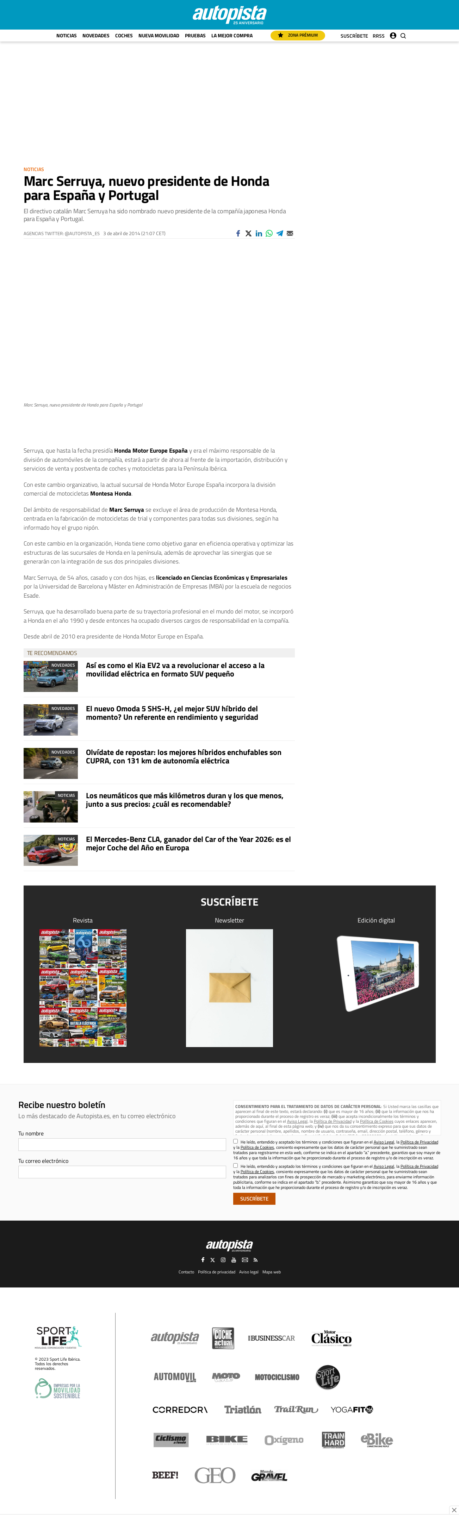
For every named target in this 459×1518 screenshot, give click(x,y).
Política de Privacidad (333, 1121)
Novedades (96, 35)
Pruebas (195, 35)
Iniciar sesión (393, 34)
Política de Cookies (376, 1121)
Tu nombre (31, 1133)
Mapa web (271, 1271)
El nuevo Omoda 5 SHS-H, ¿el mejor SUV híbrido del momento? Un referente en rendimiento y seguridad (172, 713)
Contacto (186, 1271)
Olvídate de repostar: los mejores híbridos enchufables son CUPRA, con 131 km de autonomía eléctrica (183, 756)
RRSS (379, 35)
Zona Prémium (298, 35)
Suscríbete (354, 35)
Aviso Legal (297, 1121)
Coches (124, 35)
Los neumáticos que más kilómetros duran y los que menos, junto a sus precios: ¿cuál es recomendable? (185, 799)
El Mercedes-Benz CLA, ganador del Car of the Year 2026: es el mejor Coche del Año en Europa (188, 843)
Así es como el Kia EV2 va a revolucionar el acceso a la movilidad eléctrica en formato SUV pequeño (175, 669)
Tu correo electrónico (43, 1161)
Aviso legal (249, 1271)
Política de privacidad (216, 1271)
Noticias (66, 35)
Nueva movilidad (158, 35)
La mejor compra (232, 35)
